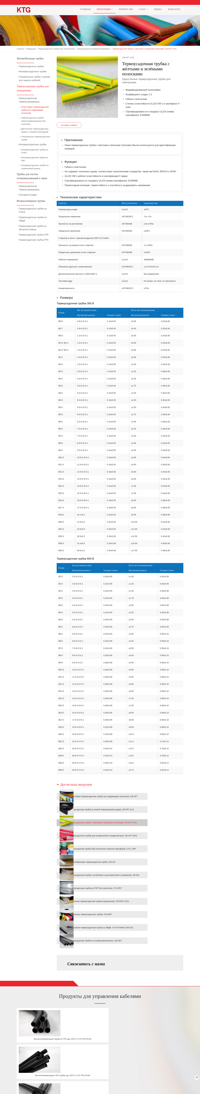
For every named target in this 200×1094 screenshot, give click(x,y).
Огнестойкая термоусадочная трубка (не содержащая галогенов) (35, 110)
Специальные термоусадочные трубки (35, 138)
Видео (158, 10)
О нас (120, 1063)
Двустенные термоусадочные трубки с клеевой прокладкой (34, 130)
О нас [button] (142, 10)
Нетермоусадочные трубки (33, 71)
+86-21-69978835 (156, 1065)
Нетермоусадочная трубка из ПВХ (34, 159)
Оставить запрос (69, 125)
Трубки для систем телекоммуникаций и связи (32, 176)
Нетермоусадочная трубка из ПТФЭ (34, 151)
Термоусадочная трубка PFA (33, 240)
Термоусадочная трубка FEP (33, 235)
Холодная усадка (28, 195)
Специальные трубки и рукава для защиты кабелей (34, 78)
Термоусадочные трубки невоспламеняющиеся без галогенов (33, 121)
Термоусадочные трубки (31, 66)
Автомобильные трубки (30, 58)
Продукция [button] (104, 10)
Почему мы (126, 10)
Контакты (174, 10)
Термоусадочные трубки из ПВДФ (33, 219)
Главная (85, 10)
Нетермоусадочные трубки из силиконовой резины (34, 166)
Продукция (31, 49)
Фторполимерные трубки (31, 200)
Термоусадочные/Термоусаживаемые (93, 49)
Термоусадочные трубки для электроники (56, 49)
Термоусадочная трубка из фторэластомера (33, 228)
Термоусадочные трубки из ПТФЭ (33, 210)
